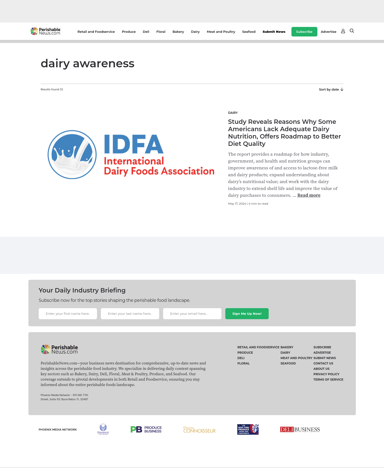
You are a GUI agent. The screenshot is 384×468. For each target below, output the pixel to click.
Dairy (195, 32)
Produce (129, 32)
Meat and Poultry (221, 32)
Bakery (178, 32)
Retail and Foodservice (96, 32)
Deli (146, 32)
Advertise (328, 32)
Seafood (248, 32)
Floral (160, 32)
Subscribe (304, 32)
